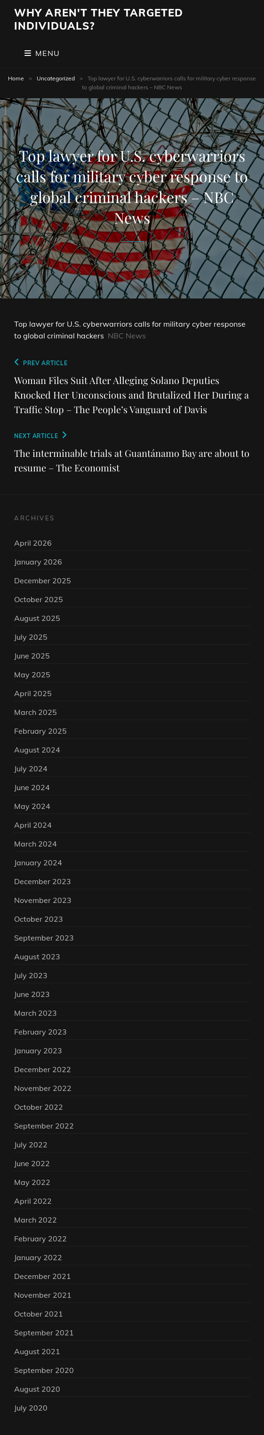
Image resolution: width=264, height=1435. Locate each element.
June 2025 (32, 655)
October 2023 (38, 919)
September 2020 (44, 1370)
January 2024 (38, 862)
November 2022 (43, 1088)
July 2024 (31, 768)
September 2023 (44, 937)
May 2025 (32, 674)
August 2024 (37, 749)
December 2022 (42, 1069)
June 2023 (32, 994)
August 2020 (37, 1389)
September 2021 (44, 1332)
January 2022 (38, 1257)
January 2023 (38, 1050)
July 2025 (31, 637)
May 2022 (32, 1182)
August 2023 (37, 956)
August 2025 (37, 618)
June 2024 (32, 787)
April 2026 (33, 543)
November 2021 (43, 1295)
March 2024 (35, 843)
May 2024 (32, 806)
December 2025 (42, 580)
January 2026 (38, 561)
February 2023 (40, 1031)
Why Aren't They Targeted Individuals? (98, 19)
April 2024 (33, 825)
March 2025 (35, 712)
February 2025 (40, 731)
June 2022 (32, 1163)
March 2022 (35, 1219)
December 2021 (42, 1276)
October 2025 (38, 599)
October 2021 (38, 1313)
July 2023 (31, 975)
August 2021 (37, 1351)
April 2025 (33, 693)
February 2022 (40, 1238)
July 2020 (31, 1407)
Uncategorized (56, 78)
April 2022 (33, 1201)
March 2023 (35, 1013)
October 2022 (38, 1107)
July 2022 (31, 1144)
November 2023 (43, 900)
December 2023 (42, 881)
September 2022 (44, 1125)
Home (16, 78)
